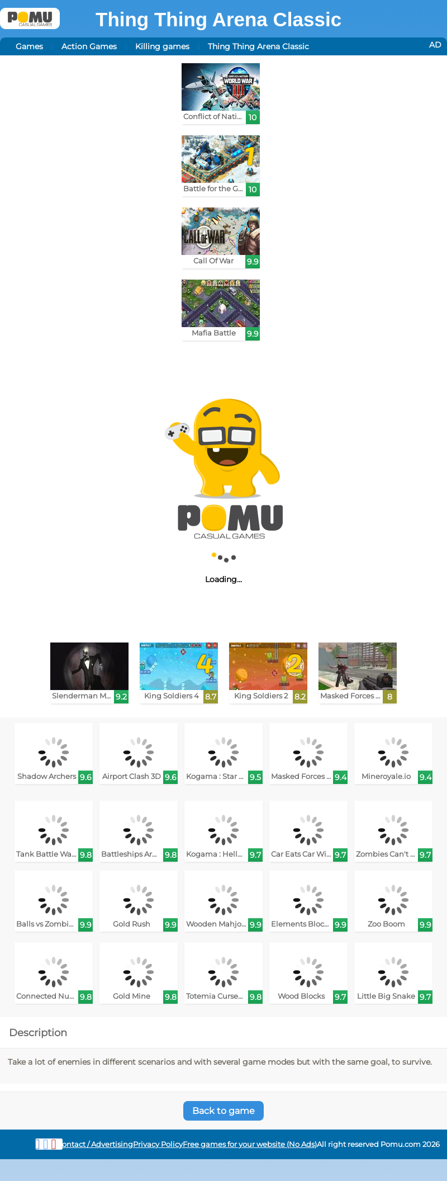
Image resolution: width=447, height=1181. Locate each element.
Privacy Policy (158, 1144)
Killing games (162, 46)
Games (29, 46)
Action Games (89, 46)
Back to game (223, 1111)
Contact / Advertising (95, 1144)
